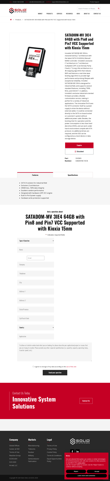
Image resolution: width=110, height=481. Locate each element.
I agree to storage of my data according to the (55, 367)
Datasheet (79, 151)
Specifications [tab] (73, 175)
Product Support (94, 2)
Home (11, 19)
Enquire (79, 145)
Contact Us (97, 13)
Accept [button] (97, 471)
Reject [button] (76, 471)
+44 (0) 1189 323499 (16, 2)
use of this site (71, 367)
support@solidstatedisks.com (57, 2)
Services (59, 13)
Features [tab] (35, 175)
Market (40, 13)
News (78, 13)
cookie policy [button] (81, 463)
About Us (87, 13)
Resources (69, 13)
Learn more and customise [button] (86, 475)
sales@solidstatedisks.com (34, 2)
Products (49, 13)
